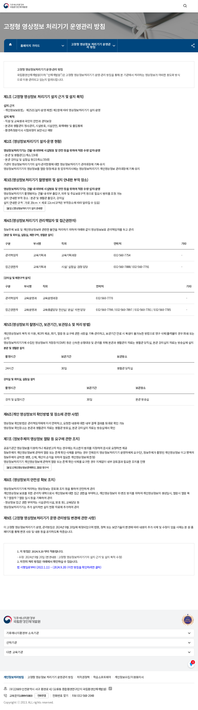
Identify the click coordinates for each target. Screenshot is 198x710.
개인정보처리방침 (14, 677)
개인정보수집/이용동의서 (129, 677)
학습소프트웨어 (102, 677)
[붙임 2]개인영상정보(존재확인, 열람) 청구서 (28, 467)
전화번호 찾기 (60, 696)
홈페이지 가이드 (43, 46)
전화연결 (41, 695)
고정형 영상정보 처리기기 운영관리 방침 (93, 45)
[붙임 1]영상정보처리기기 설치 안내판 (24, 208)
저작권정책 (83, 677)
